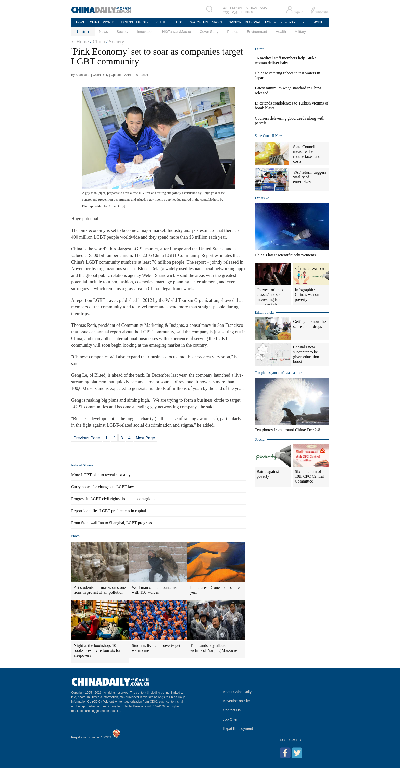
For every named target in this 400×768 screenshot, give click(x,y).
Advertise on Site (236, 701)
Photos (232, 32)
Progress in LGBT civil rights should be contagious (113, 499)
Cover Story (208, 32)
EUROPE (236, 8)
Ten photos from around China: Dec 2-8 (287, 430)
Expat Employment (238, 728)
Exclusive (262, 198)
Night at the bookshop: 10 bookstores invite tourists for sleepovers (97, 650)
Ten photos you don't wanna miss (278, 373)
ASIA (263, 8)
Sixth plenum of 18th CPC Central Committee (309, 476)
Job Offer (230, 719)
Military (300, 32)
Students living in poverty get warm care (156, 648)
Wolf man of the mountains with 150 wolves (154, 589)
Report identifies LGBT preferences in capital (108, 511)
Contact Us (232, 710)
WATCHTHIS (199, 22)
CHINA (94, 22)
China (99, 41)
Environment (257, 32)
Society (122, 32)
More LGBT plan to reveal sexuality (101, 475)
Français (247, 12)
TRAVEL (181, 22)
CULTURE (163, 22)
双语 (235, 12)
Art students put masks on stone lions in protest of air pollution (100, 589)
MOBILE (319, 22)
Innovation (145, 32)
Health (281, 32)
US (225, 8)
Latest (259, 49)
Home (82, 41)
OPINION (235, 22)
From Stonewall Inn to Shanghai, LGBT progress (111, 522)
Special (260, 439)
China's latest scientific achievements (285, 255)
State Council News (269, 136)
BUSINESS (125, 22)
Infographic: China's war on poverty (307, 295)
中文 (226, 12)
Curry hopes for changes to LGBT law (102, 487)
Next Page (145, 438)
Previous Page (86, 438)
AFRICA (251, 8)
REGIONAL (253, 22)
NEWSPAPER (289, 22)
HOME (80, 22)
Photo (75, 536)
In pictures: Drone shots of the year (215, 589)
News (103, 32)
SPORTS (218, 22)
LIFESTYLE (144, 22)
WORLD (109, 22)
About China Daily (237, 692)
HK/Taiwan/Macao (176, 32)
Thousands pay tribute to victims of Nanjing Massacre (213, 648)
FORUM (270, 22)
